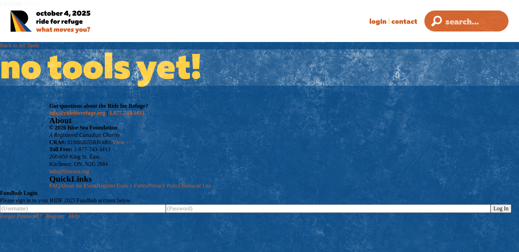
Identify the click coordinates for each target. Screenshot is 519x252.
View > (121, 142)
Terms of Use (196, 186)
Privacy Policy (164, 186)
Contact (404, 21)
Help (74, 216)
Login (378, 21)
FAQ (54, 186)
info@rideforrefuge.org (77, 113)
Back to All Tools (19, 45)
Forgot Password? (20, 216)
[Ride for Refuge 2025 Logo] (72, 21)
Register (106, 186)
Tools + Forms (132, 186)
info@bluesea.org (69, 171)
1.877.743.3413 (126, 113)
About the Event (78, 186)
